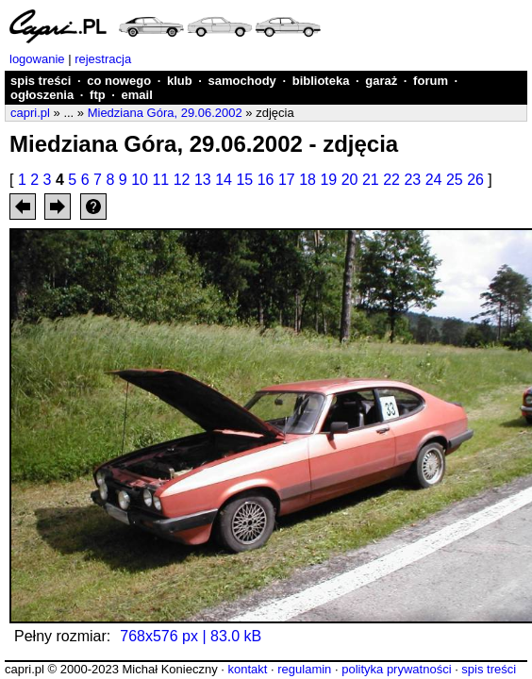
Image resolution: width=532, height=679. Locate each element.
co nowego (119, 81)
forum (430, 81)
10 (139, 180)
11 (160, 180)
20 (349, 180)
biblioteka (321, 81)
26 (475, 180)
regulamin (304, 669)
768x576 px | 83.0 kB (190, 636)
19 (328, 180)
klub (179, 81)
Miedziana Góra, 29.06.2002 (165, 113)
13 (202, 180)
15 (244, 180)
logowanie (37, 59)
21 (370, 180)
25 (454, 180)
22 (391, 180)
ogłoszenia (42, 95)
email (137, 95)
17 (286, 180)
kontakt (247, 669)
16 (266, 180)
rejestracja (103, 59)
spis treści (40, 81)
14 (223, 180)
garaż (381, 81)
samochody (242, 81)
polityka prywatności (396, 669)
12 (182, 180)
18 (307, 180)
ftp (98, 95)
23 (412, 180)
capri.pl (30, 113)
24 (433, 180)
